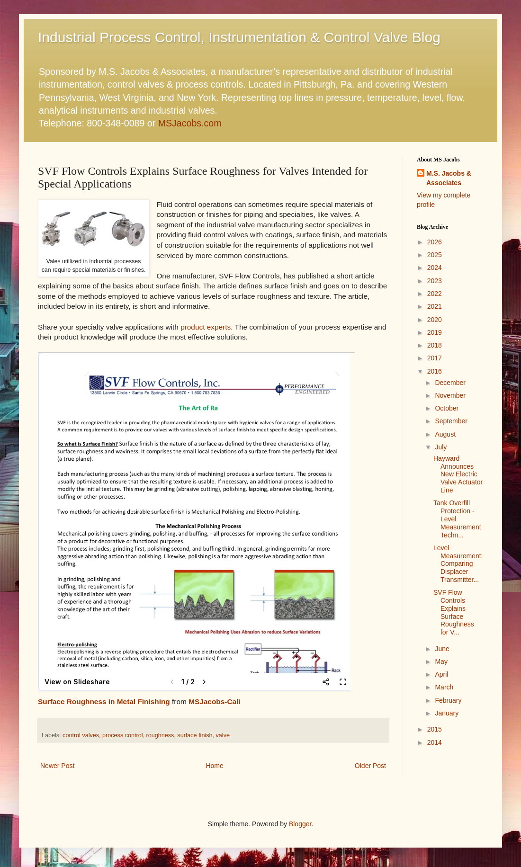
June (442, 648)
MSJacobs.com (190, 123)
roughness (160, 735)
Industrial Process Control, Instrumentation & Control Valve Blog (239, 37)
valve (223, 735)
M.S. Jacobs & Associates (448, 178)
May (441, 661)
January (446, 713)
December (450, 382)
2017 (434, 358)
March (444, 687)
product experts (205, 327)
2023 (434, 281)
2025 (434, 255)
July (441, 447)
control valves (81, 735)
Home (214, 765)
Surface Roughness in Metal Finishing (104, 701)
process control (122, 735)
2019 (434, 332)
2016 (434, 371)
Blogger (300, 824)
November (450, 395)
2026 (434, 242)
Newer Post (57, 765)
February (448, 700)
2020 (434, 319)
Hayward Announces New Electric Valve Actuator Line (458, 474)
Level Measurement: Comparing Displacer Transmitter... (458, 563)
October (446, 408)
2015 (434, 729)
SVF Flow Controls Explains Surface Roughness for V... (453, 612)
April (441, 674)
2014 (434, 742)
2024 (434, 267)
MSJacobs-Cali (214, 701)
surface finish (194, 735)
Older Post (370, 765)
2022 (434, 293)
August (445, 434)
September (451, 421)
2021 (434, 306)
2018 (434, 345)
